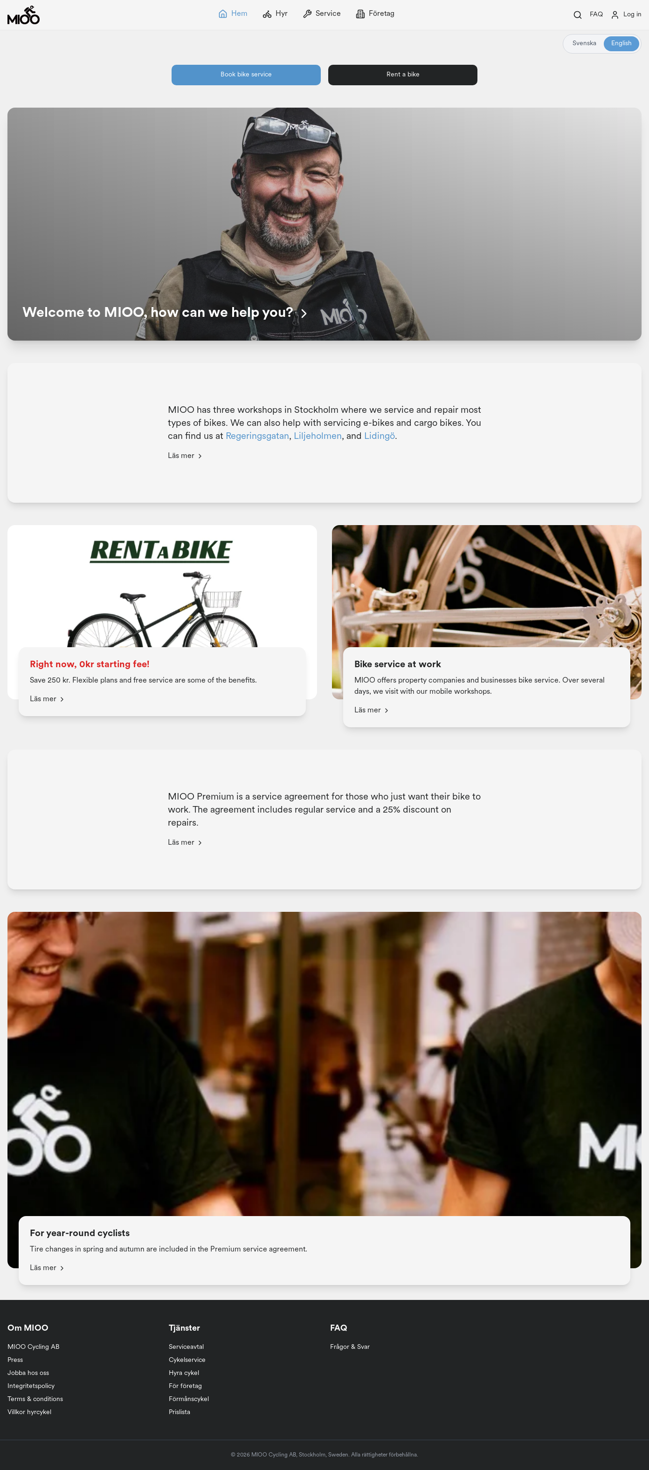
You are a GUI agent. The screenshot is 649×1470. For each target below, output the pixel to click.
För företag (185, 1386)
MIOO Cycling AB (33, 1347)
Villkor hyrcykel (29, 1412)
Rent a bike (403, 74)
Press (15, 1360)
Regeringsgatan (257, 436)
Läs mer (186, 456)
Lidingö (379, 436)
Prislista (179, 1412)
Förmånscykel (189, 1399)
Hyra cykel (184, 1373)
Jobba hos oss (28, 1373)
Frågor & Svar (350, 1347)
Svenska (584, 43)
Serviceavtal (186, 1347)
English (621, 43)
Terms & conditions (35, 1399)
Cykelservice (187, 1360)
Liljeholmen (318, 436)
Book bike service (246, 74)
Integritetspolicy (31, 1386)
